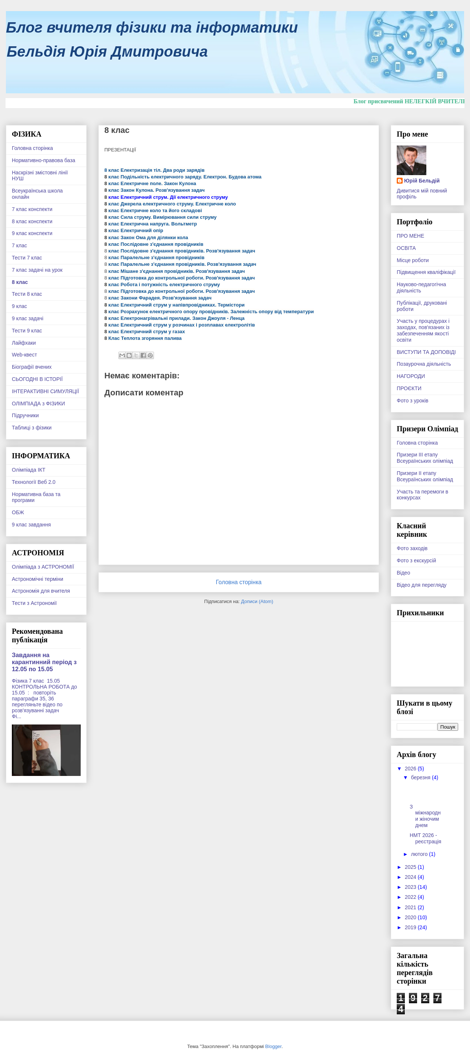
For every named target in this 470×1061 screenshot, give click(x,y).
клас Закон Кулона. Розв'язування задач (156, 190)
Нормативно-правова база (43, 160)
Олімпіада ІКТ (29, 470)
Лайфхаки (24, 343)
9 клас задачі (27, 318)
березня (421, 777)
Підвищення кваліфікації (426, 272)
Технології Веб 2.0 (34, 482)
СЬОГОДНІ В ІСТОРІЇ (37, 379)
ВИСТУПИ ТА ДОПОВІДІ (426, 352)
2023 (411, 887)
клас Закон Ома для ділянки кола (147, 237)
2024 (411, 877)
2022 (411, 897)
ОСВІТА (406, 248)
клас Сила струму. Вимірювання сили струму (161, 217)
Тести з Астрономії (34, 603)
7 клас (19, 245)
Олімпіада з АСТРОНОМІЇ (43, 567)
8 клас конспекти (32, 221)
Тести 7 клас (27, 258)
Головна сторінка (239, 582)
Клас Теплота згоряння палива (144, 338)
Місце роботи (413, 260)
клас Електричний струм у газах (146, 331)
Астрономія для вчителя (41, 591)
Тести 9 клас (27, 331)
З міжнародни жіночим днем (425, 816)
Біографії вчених (32, 367)
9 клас (19, 306)
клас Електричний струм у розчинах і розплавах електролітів (181, 325)
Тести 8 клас (27, 294)
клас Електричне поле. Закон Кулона (151, 183)
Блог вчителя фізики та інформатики (152, 27)
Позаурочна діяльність (424, 364)
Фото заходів (412, 548)
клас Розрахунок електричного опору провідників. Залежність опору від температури (210, 311)
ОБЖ (18, 512)
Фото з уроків (412, 401)
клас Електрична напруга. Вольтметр (152, 224)
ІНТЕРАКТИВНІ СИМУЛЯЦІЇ (45, 391)
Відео (403, 573)
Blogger (273, 1046)
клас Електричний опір (135, 230)
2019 (411, 927)
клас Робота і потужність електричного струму (163, 284)
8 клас (20, 282)
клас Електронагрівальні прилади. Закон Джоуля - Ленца (176, 318)
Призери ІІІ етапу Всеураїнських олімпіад (425, 458)
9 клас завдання (31, 525)
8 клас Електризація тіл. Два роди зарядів (154, 170)
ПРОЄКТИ (409, 388)
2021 (411, 907)
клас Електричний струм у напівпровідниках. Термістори (176, 305)
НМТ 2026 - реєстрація (425, 838)
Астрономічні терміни (37, 579)
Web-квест (24, 355)
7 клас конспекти (32, 209)
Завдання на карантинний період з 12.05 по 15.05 (44, 662)
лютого (420, 854)
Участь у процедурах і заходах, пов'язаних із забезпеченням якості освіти (423, 330)
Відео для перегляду (422, 585)
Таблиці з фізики (31, 428)
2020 (411, 917)
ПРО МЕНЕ (410, 236)
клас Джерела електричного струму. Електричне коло (171, 204)
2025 (411, 867)
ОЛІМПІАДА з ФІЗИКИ (38, 403)
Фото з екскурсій (416, 560)
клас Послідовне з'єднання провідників (155, 244)
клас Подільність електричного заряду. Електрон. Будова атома (184, 177)
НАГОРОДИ (411, 376)
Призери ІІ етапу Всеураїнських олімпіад (425, 476)
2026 (411, 769)
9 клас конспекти (32, 233)
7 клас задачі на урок (37, 270)
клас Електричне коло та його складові (154, 210)
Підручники (25, 415)
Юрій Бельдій (422, 181)
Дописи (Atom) (257, 601)
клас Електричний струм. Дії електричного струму (167, 197)
